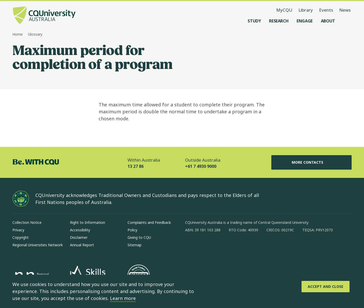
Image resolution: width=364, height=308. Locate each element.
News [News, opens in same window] (345, 10)
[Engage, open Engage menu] (305, 21)
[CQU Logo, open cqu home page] (44, 15)
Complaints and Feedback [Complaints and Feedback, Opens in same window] (149, 222)
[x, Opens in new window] (231, 246)
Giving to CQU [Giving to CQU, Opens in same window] (139, 237)
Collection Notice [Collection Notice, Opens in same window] (27, 222)
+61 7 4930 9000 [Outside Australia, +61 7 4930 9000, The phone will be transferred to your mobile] (200, 166)
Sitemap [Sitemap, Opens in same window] (134, 244)
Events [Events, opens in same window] (326, 10)
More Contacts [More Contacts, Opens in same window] (311, 162)
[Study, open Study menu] (254, 21)
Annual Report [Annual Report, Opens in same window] (82, 244)
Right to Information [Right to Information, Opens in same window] (87, 222)
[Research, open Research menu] (278, 21)
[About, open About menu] (328, 21)
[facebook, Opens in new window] (190, 246)
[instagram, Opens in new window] (204, 246)
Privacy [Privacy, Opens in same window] (18, 229)
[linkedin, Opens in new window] (217, 246)
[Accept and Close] (326, 286)
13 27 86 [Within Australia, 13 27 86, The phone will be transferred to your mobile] (136, 166)
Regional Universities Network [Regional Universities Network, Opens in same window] (37, 244)
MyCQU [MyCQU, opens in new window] (284, 10)
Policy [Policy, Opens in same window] (132, 229)
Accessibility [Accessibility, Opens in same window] (80, 229)
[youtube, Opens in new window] (244, 246)
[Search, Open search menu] (346, 20)
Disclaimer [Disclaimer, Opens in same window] (79, 237)
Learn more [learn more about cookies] (123, 298)
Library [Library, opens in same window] (305, 10)
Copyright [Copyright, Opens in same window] (20, 237)
